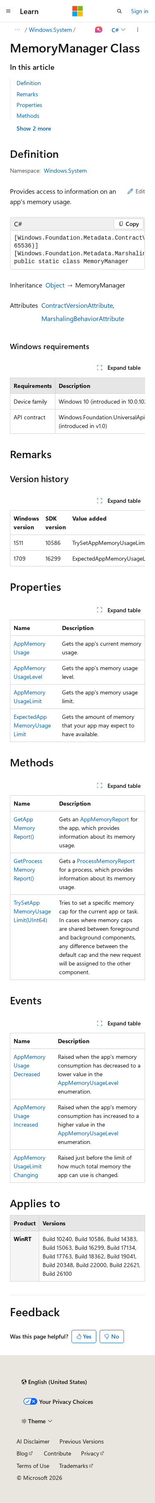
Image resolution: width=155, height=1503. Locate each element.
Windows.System (50, 29)
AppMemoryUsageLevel (88, 1083)
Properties (29, 105)
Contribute (57, 1453)
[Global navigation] (8, 11)
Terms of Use (33, 1466)
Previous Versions (82, 1441)
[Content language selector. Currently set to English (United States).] (54, 1382)
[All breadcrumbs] (17, 29)
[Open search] (119, 11)
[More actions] (138, 29)
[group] (77, 250)
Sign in (139, 11)
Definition (29, 83)
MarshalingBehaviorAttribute (82, 318)
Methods (28, 115)
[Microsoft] (77, 11)
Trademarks (73, 1466)
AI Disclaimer (33, 1441)
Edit (136, 191)
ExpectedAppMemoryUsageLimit (32, 725)
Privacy (90, 1453)
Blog (22, 1453)
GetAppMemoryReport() (24, 827)
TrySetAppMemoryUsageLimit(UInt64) (32, 911)
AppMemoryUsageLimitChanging (29, 1166)
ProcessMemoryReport (106, 861)
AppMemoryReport (104, 819)
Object (54, 285)
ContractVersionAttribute (77, 305)
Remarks (27, 94)
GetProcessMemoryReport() (28, 869)
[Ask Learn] (99, 29)
